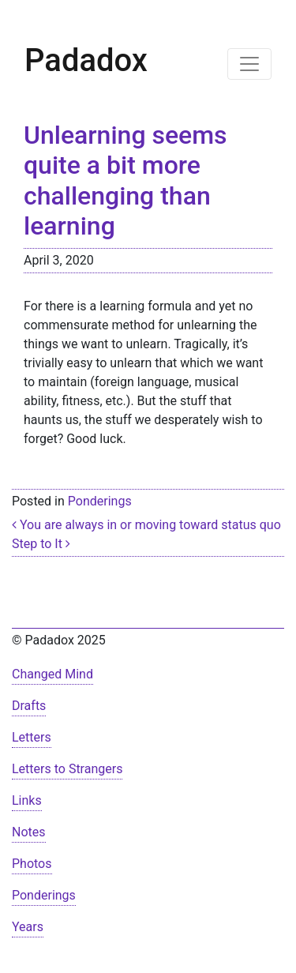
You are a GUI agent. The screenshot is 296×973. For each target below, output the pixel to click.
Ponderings (100, 501)
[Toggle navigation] (249, 64)
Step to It (41, 543)
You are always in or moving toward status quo (146, 524)
